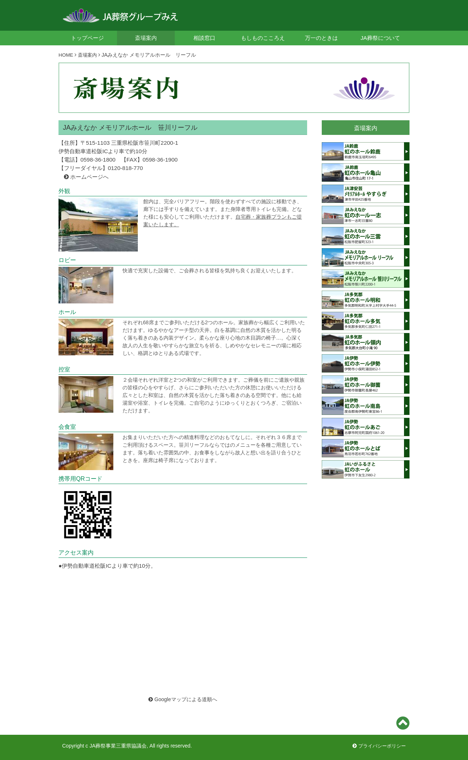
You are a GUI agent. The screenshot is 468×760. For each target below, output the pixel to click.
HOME (66, 55)
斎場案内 (146, 38)
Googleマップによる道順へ (182, 699)
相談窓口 (204, 38)
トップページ (87, 38)
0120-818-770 (125, 168)
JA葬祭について (380, 38)
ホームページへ (89, 176)
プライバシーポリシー (377, 745)
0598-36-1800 (98, 159)
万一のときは (321, 38)
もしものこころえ (263, 38)
